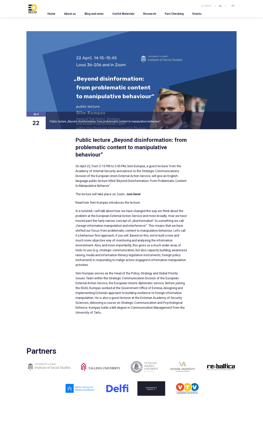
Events (197, 13)
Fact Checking (174, 13)
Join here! (133, 194)
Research (149, 13)
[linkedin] (220, 6)
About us (70, 13)
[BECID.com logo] (32, 8)
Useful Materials (123, 13)
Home (51, 13)
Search (206, 6)
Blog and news (94, 13)
